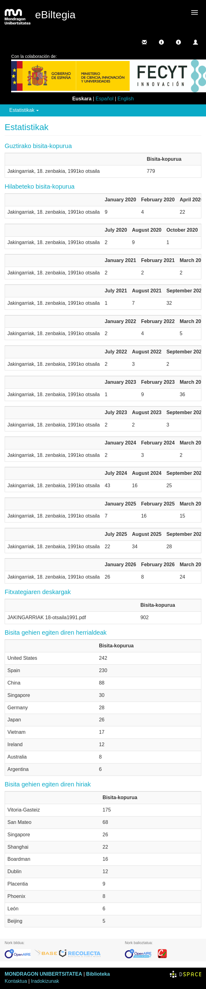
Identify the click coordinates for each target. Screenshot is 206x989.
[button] (161, 42)
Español (104, 98)
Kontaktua (16, 981)
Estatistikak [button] (24, 110)
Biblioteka (98, 974)
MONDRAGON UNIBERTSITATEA (43, 974)
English (125, 98)
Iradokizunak (45, 981)
